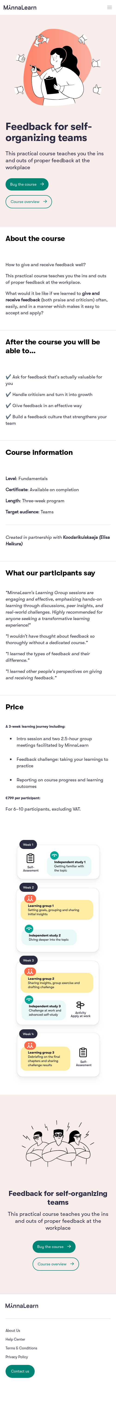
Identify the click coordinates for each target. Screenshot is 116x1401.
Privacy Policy (17, 1357)
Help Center (15, 1339)
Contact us (20, 1371)
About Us (13, 1331)
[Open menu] (109, 7)
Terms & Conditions (21, 1348)
